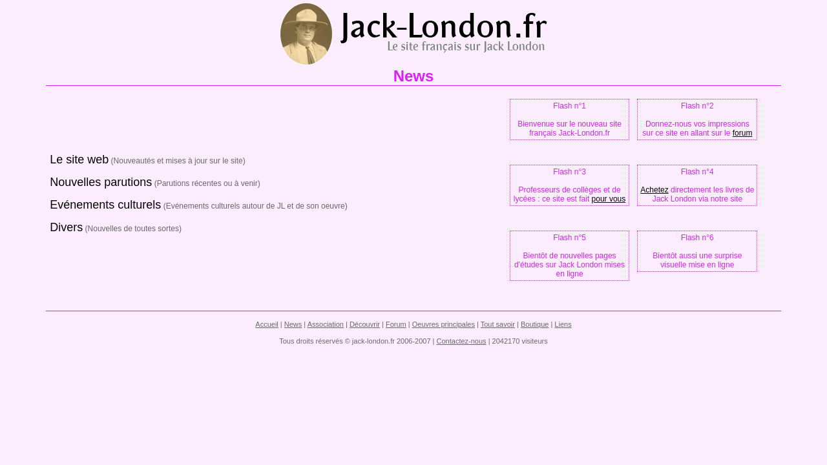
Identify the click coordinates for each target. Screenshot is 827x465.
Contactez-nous (462, 341)
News (293, 324)
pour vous (609, 198)
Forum (396, 324)
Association (326, 324)
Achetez (654, 189)
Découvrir (365, 324)
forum (743, 133)
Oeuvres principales (443, 324)
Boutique (535, 324)
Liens (562, 324)
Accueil (266, 324)
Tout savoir (498, 324)
